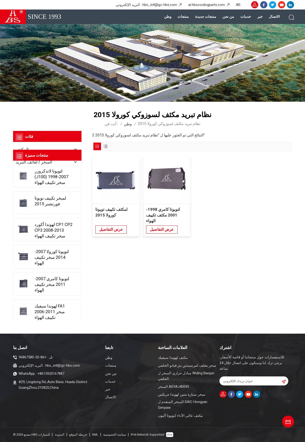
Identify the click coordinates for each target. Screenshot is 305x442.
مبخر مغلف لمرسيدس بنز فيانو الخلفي (187, 365)
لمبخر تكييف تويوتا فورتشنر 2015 (50, 240)
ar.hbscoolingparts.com (206, 5)
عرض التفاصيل (111, 229)
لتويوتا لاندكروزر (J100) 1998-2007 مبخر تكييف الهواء (51, 216)
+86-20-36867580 (32, 357)
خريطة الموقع (78, 434)
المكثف (22, 149)
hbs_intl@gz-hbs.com (159, 5)
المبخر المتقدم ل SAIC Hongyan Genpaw (182, 405)
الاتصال (274, 16)
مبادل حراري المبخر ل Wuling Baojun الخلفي (186, 376)
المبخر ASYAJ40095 (173, 386)
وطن (167, 16)
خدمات (245, 16)
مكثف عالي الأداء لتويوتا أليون (180, 415)
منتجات (183, 16)
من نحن (228, 16)
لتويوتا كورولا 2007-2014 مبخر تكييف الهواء (52, 297)
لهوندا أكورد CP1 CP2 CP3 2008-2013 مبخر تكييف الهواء (53, 270)
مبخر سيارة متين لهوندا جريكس (181, 394)
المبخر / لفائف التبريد (34, 161)
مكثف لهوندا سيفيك (173, 358)
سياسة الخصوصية (114, 434)
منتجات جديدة (205, 16)
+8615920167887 (50, 373)
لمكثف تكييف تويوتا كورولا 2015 (111, 212)
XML (95, 434)
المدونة (59, 434)
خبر (260, 16)
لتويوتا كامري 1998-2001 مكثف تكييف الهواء (163, 215)
